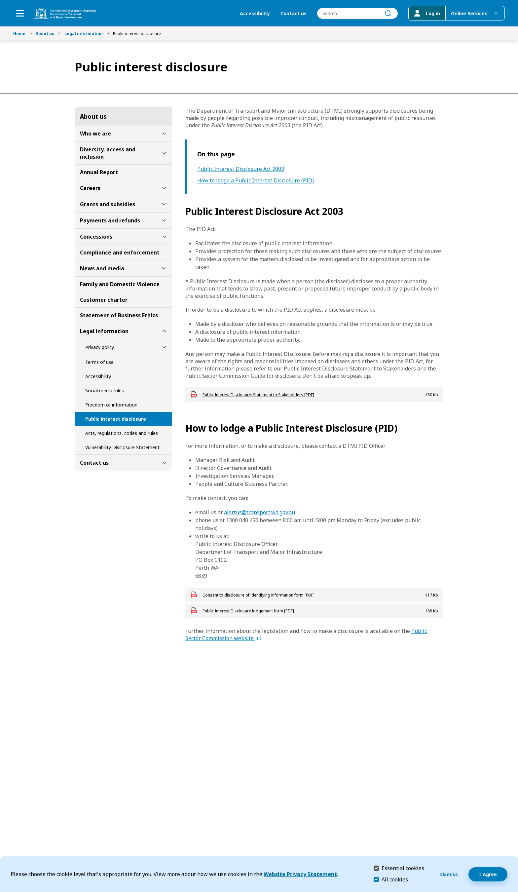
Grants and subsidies (107, 204)
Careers (90, 188)
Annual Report (99, 172)
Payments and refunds (110, 220)
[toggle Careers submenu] (164, 188)
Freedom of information (111, 405)
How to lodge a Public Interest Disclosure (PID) (255, 180)
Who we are (95, 133)
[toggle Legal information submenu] (164, 331)
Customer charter (104, 299)
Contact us (293, 13)
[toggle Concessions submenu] (164, 237)
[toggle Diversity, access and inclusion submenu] (164, 153)
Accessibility (255, 13)
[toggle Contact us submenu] (164, 463)
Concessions (96, 236)
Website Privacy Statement (300, 874)
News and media (102, 268)
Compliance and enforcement (120, 252)
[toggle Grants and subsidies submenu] (164, 204)
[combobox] (357, 13)
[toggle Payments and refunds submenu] (164, 220)
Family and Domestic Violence (120, 284)
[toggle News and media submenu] (164, 268)
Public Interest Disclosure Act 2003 (240, 169)
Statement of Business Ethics (119, 315)
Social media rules (104, 390)
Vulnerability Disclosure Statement (122, 447)
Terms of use (99, 362)
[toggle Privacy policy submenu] (164, 347)
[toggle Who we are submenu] (164, 133)
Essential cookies (403, 868)
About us (45, 33)
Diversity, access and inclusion (107, 153)
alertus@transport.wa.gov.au (259, 512)
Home (19, 33)
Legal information (83, 33)
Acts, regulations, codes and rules (121, 433)
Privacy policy (99, 347)
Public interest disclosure (115, 419)
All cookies (395, 879)
